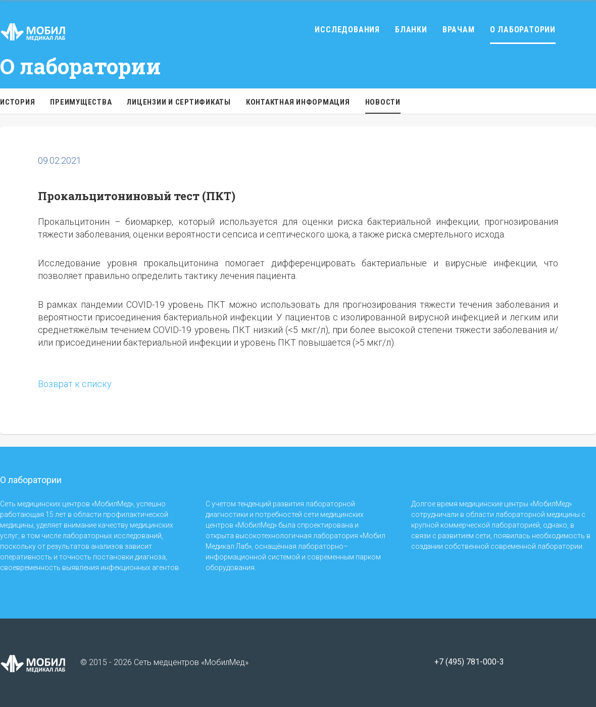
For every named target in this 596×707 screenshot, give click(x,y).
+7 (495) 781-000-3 (469, 662)
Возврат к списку (75, 384)
